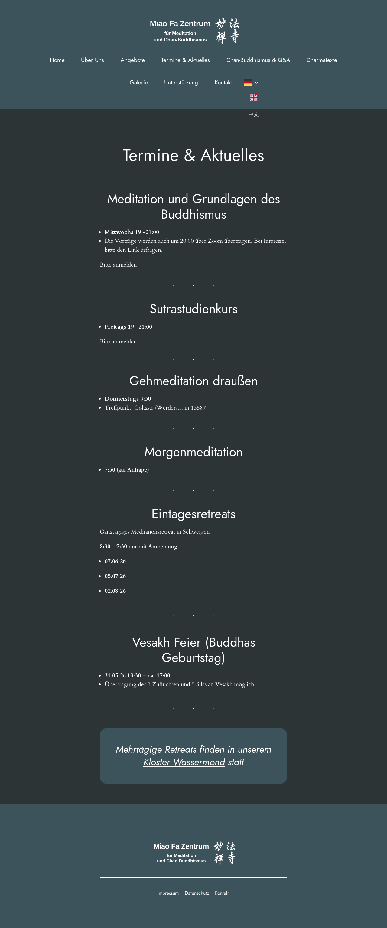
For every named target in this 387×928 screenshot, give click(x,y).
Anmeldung (162, 546)
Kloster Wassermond (184, 762)
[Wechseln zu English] (253, 97)
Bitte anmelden (118, 265)
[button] (252, 82)
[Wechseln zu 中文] (253, 114)
